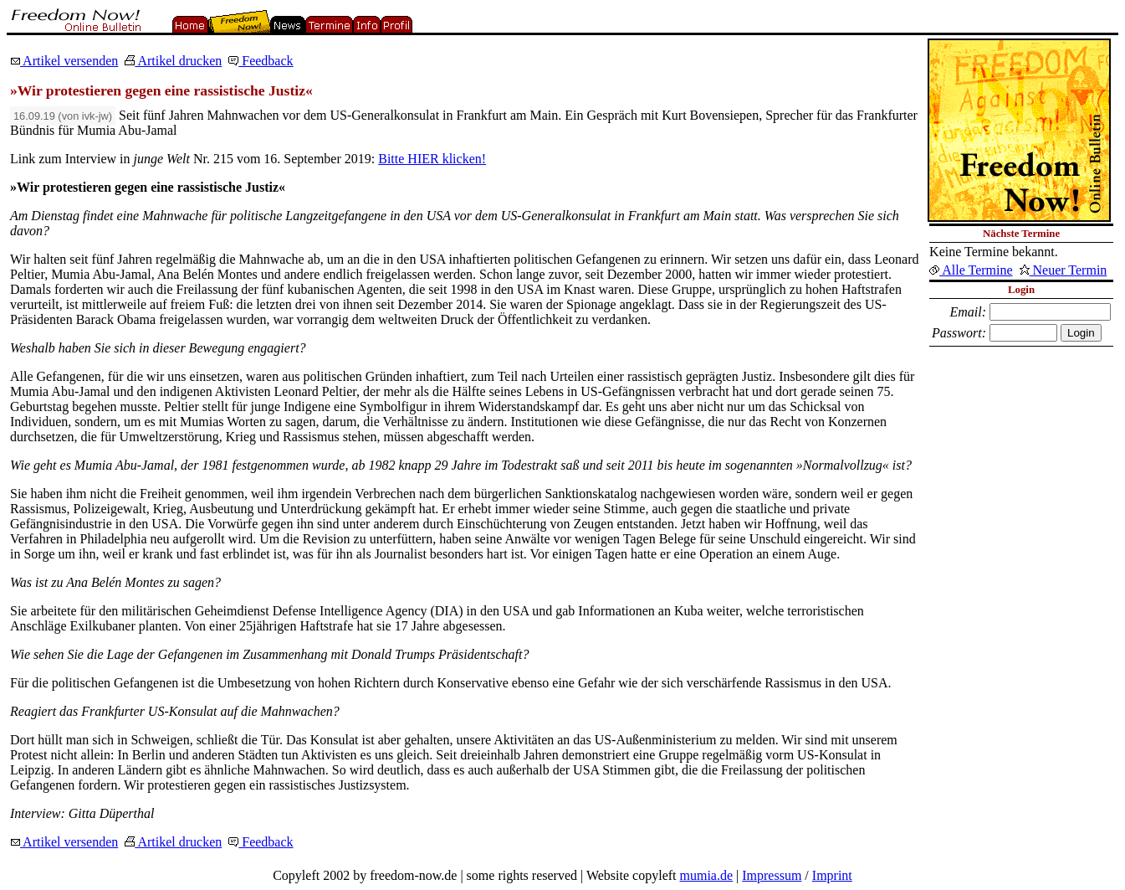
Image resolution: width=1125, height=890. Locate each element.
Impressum (771, 875)
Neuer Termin (1063, 270)
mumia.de (707, 875)
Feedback (260, 61)
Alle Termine (970, 270)
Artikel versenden (64, 61)
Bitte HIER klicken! (432, 159)
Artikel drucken (173, 61)
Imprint (832, 875)
